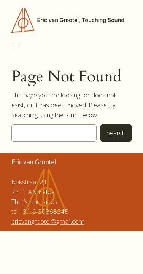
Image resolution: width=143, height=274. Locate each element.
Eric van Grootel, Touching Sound (81, 20)
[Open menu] (16, 44)
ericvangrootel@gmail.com (47, 221)
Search (116, 132)
